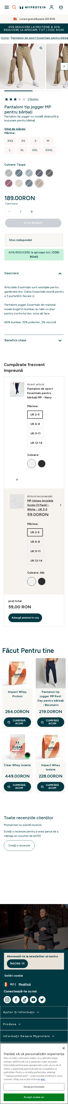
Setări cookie (13, 975)
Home (5, 38)
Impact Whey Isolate (50, 767)
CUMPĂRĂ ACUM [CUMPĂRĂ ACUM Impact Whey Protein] (16, 722)
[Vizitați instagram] (7, 999)
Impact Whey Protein (17, 694)
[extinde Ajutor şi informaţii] (21, 1012)
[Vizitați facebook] (16, 999)
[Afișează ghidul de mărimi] (15, 129)
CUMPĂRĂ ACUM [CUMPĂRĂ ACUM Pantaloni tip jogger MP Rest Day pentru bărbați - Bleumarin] (49, 722)
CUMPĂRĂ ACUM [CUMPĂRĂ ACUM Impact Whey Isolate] (49, 787)
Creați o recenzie (19, 845)
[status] (20, 211)
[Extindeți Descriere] (34, 273)
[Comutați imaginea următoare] (64, 66)
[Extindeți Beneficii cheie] (34, 340)
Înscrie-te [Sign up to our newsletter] (17, 963)
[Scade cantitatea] (9, 211)
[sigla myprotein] (32, 7)
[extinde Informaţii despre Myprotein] (29, 1036)
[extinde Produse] (12, 1024)
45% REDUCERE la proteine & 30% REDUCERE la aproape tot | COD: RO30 (34, 28)
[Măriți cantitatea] (32, 211)
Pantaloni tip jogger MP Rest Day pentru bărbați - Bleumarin (51, 698)
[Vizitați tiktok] (24, 999)
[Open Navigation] (7, 7)
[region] (34, 1073)
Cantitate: (11, 203)
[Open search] (14, 7)
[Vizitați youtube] (33, 999)
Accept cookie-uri (34, 1097)
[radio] (10, 141)
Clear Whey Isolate (17, 765)
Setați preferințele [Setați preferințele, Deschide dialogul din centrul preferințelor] (34, 1086)
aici (43, 1079)
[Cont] (51, 7)
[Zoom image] (41, 48)
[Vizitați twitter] (42, 999)
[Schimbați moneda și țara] (34, 984)
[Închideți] (64, 1048)
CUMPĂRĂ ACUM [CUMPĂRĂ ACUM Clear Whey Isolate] (16, 787)
